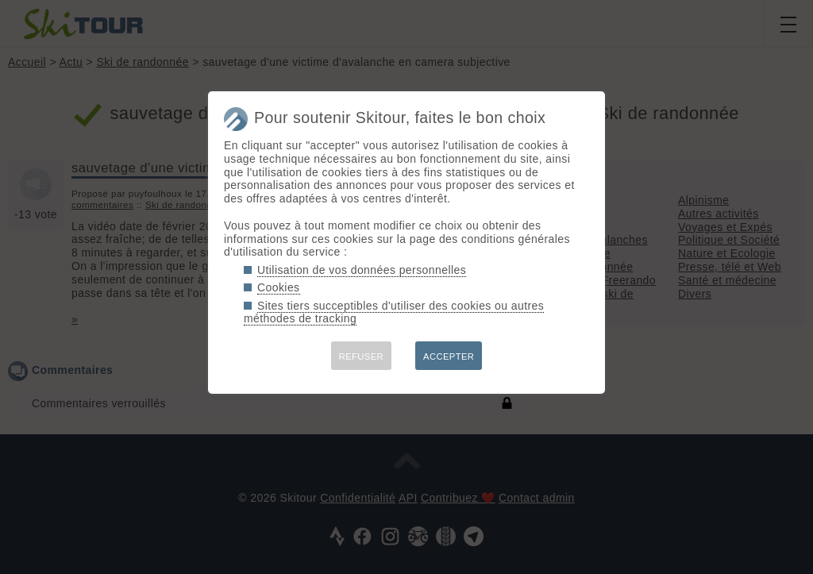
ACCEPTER (448, 356)
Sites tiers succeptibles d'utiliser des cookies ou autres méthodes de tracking (394, 312)
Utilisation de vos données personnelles (361, 270)
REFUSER (361, 356)
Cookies (278, 287)
